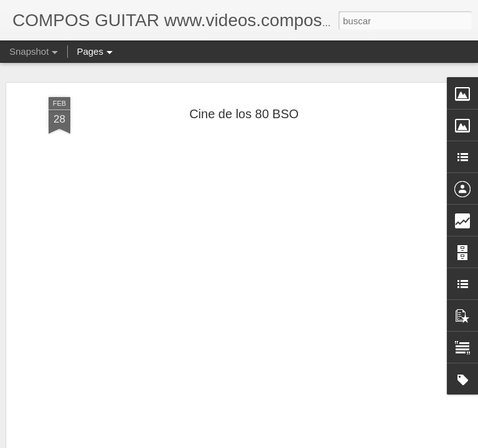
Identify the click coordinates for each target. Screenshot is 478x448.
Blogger (287, 441)
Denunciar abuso (329, 441)
